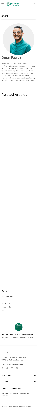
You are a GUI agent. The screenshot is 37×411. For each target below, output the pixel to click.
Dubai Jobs (5, 303)
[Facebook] (17, 368)
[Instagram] (12, 368)
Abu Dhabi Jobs (7, 296)
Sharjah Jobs (6, 307)
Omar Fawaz (11, 58)
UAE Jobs (5, 310)
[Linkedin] (3, 368)
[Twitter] (7, 368)
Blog (3, 300)
